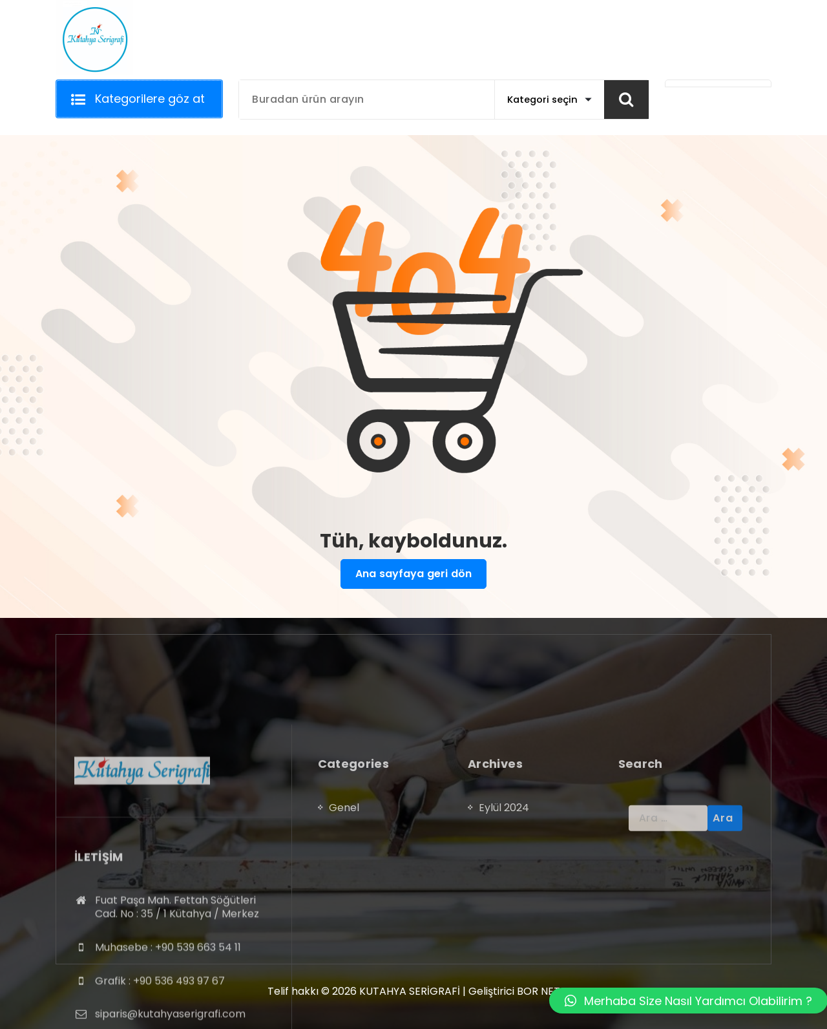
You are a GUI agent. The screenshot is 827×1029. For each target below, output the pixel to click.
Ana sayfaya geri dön (413, 574)
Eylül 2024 (504, 888)
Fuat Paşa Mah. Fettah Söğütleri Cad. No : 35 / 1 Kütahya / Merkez (177, 987)
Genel (344, 888)
